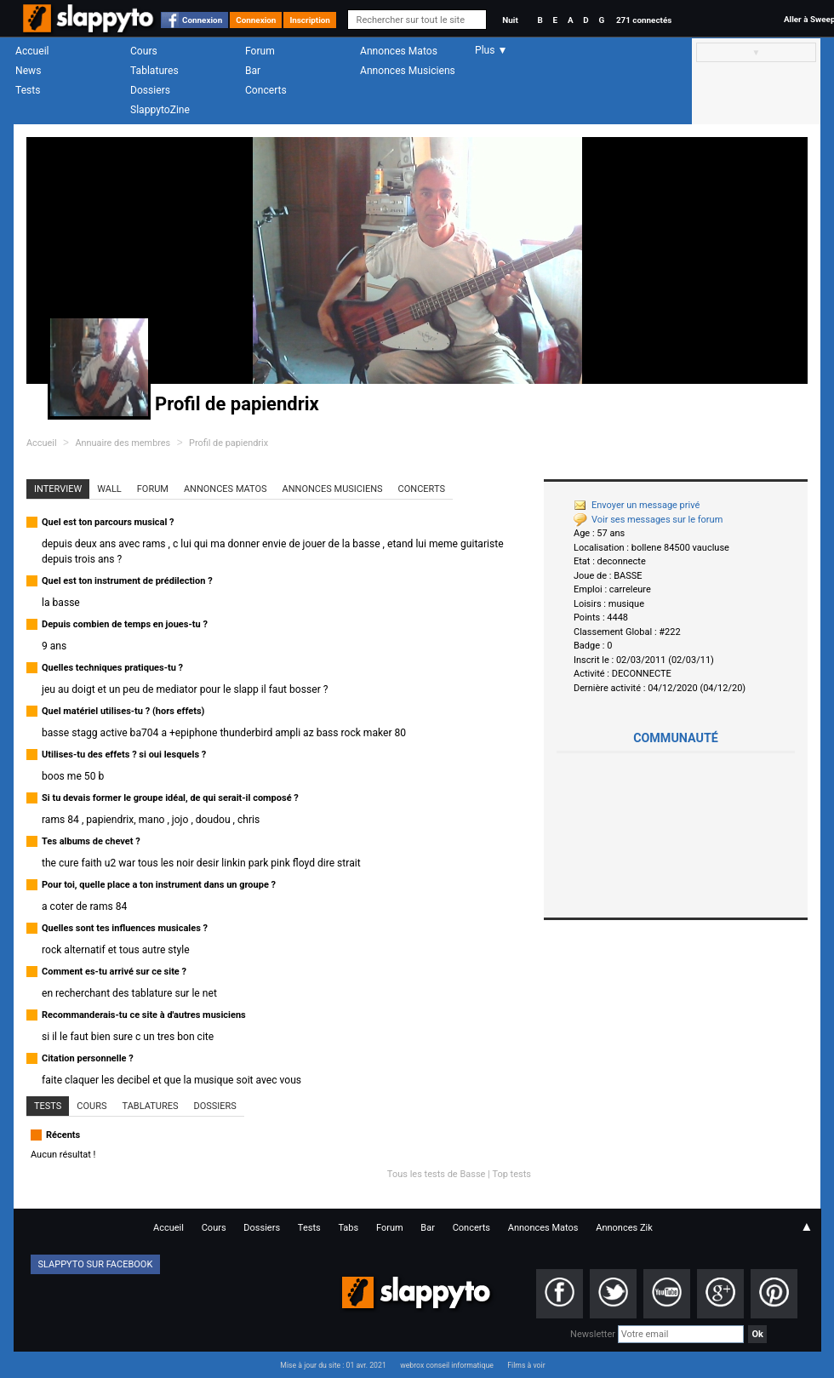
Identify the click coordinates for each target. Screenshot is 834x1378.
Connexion (202, 20)
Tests (27, 90)
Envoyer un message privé (637, 505)
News (28, 71)
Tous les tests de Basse (436, 1174)
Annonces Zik (624, 1227)
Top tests (511, 1174)
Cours (143, 51)
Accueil (32, 51)
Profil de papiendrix (228, 443)
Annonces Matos (398, 51)
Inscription (309, 20)
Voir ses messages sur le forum (648, 519)
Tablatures (154, 71)
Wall (109, 489)
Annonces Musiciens (407, 71)
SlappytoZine (160, 110)
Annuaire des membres (122, 443)
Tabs (348, 1227)
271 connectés (643, 20)
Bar (252, 71)
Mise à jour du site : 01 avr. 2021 (333, 1365)
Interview (58, 489)
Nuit (509, 20)
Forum (260, 51)
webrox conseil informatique (447, 1365)
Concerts (266, 90)
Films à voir (526, 1365)
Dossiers (150, 90)
